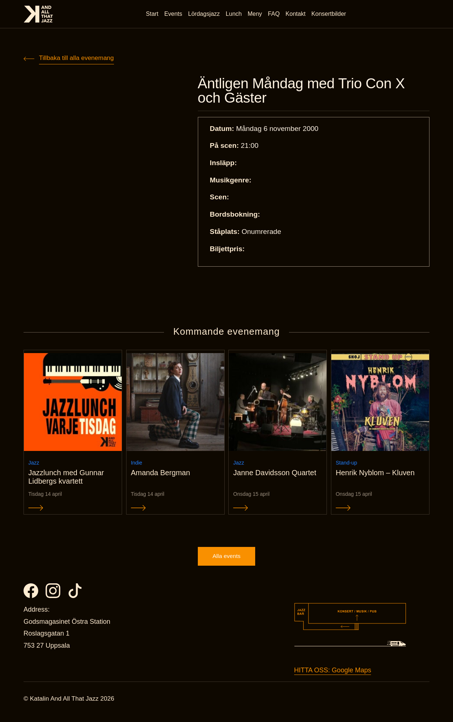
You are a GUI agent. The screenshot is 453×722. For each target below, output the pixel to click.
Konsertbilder (329, 14)
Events (174, 14)
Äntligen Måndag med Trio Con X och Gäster (308, 91)
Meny (256, 14)
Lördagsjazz (205, 14)
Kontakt (296, 14)
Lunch (234, 14)
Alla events (226, 562)
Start (153, 14)
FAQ (275, 14)
